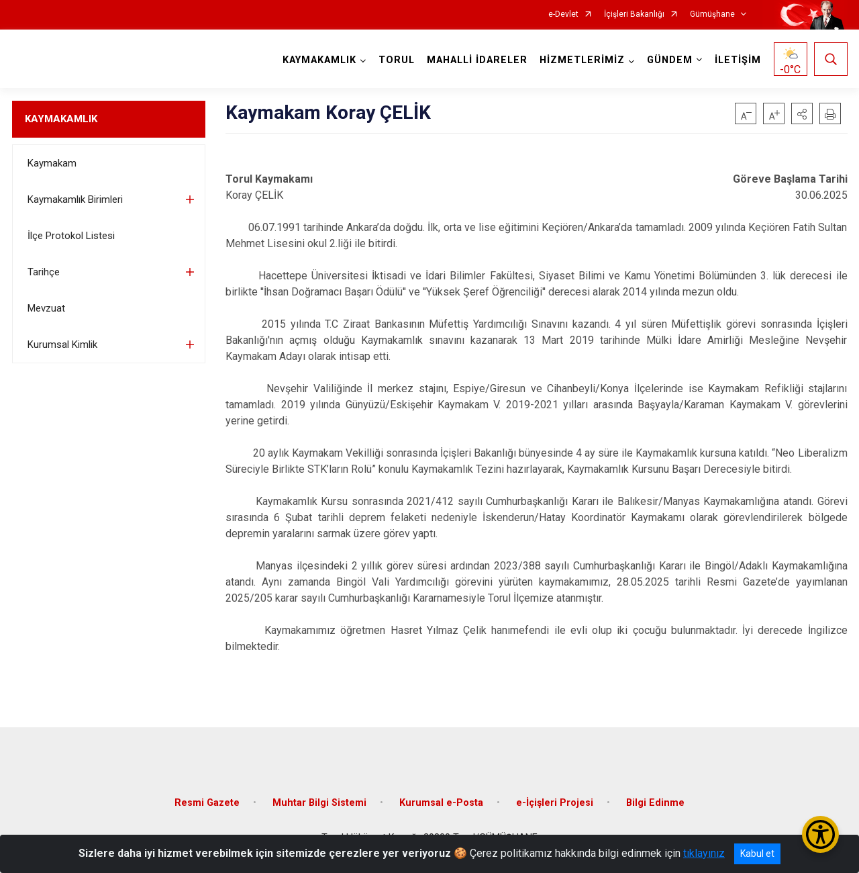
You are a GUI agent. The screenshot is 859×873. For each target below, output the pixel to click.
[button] (802, 113)
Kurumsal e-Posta (441, 803)
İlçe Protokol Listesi (71, 236)
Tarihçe (44, 272)
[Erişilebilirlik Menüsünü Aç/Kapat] (820, 834)
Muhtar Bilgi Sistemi (319, 803)
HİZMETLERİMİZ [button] (582, 60)
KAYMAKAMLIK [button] (319, 60)
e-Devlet (563, 14)
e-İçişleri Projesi (554, 803)
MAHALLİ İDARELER (477, 60)
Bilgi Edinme (655, 803)
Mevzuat (46, 308)
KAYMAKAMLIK (61, 119)
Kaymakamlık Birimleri (75, 199)
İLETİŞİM (738, 60)
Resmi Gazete (207, 803)
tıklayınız (704, 853)
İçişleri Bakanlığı (634, 14)
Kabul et (757, 853)
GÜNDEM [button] (670, 60)
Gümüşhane (712, 14)
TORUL (396, 60)
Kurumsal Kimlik (62, 344)
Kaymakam (52, 163)
